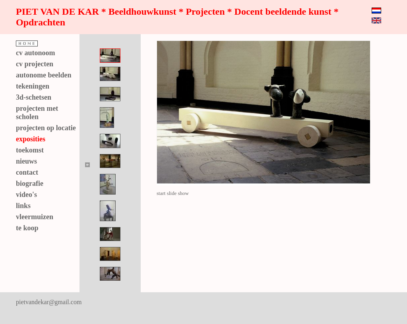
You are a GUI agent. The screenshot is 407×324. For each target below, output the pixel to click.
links (23, 206)
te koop (27, 228)
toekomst (30, 150)
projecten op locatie (46, 128)
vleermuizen (34, 217)
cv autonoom (35, 53)
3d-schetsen (33, 97)
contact (27, 172)
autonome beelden (44, 75)
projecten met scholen (37, 112)
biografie (29, 183)
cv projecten (34, 64)
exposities (30, 139)
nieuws (26, 161)
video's (26, 195)
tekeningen (32, 86)
